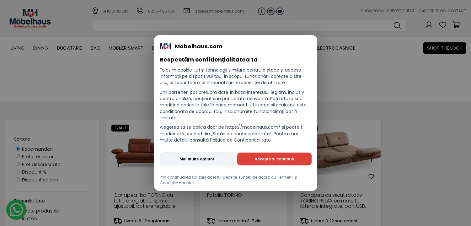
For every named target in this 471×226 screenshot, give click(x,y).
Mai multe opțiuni (196, 159)
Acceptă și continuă (274, 159)
